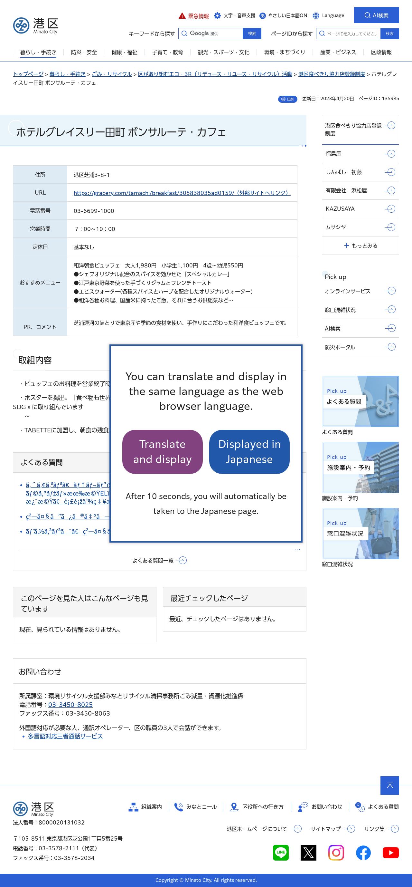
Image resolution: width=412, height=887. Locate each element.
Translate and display (162, 451)
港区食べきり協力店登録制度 (331, 74)
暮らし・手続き (68, 74)
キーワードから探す (184, 33)
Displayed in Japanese (249, 451)
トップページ (28, 74)
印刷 (290, 99)
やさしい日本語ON (287, 15)
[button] (193, 15)
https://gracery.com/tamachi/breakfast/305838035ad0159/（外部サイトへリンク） (182, 193)
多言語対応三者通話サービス (65, 736)
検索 (390, 33)
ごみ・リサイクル (112, 74)
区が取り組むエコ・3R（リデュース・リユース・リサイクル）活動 (215, 74)
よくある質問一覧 (152, 560)
